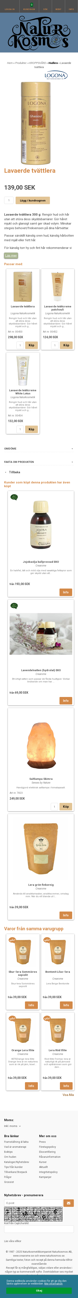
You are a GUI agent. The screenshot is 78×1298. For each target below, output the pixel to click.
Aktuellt (43, 1167)
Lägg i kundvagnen (33, 200)
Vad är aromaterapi (15, 1146)
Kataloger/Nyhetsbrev (16, 1162)
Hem (10, 63)
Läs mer (11, 255)
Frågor (7, 1177)
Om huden (10, 1156)
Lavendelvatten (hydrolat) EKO (41, 670)
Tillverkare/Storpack (15, 1172)
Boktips (8, 1151)
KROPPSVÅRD (38, 63)
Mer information (53, 1283)
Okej (39, 1290)
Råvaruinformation (50, 1156)
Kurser (43, 1162)
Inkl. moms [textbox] (10, 1126)
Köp (31, 345)
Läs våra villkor (12, 1241)
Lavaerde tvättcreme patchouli (57, 308)
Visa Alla (68, 1095)
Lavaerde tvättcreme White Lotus (22, 392)
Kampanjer (45, 1177)
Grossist (9, 1182)
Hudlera (53, 63)
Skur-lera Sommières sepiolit (23, 973)
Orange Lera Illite (22, 1050)
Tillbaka (12, 472)
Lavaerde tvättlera (23, 306)
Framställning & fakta (16, 1141)
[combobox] (12, 1126)
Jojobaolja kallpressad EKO (41, 561)
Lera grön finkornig (41, 884)
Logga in (10, 9)
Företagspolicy (47, 1146)
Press (42, 1141)
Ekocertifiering (47, 1151)
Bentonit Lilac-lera (57, 971)
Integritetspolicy (48, 1172)
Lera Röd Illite (58, 1050)
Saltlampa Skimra (41, 778)
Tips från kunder (13, 1167)
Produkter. (21, 63)
